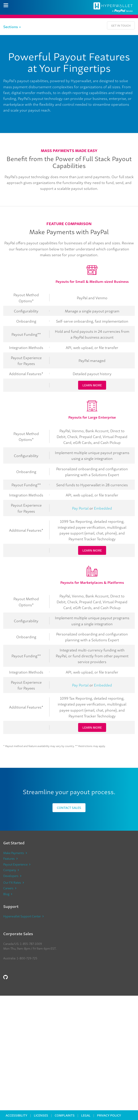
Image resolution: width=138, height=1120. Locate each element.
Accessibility (16, 1115)
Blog (6, 893)
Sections (12, 26)
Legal (85, 1115)
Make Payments (13, 852)
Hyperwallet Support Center (22, 916)
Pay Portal (80, 508)
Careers (8, 888)
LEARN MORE (92, 384)
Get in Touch (121, 25)
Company (9, 869)
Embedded (103, 508)
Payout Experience (15, 864)
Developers (10, 875)
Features (9, 858)
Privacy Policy (109, 1115)
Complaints (65, 1115)
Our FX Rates (12, 882)
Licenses (41, 1115)
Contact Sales (69, 807)
